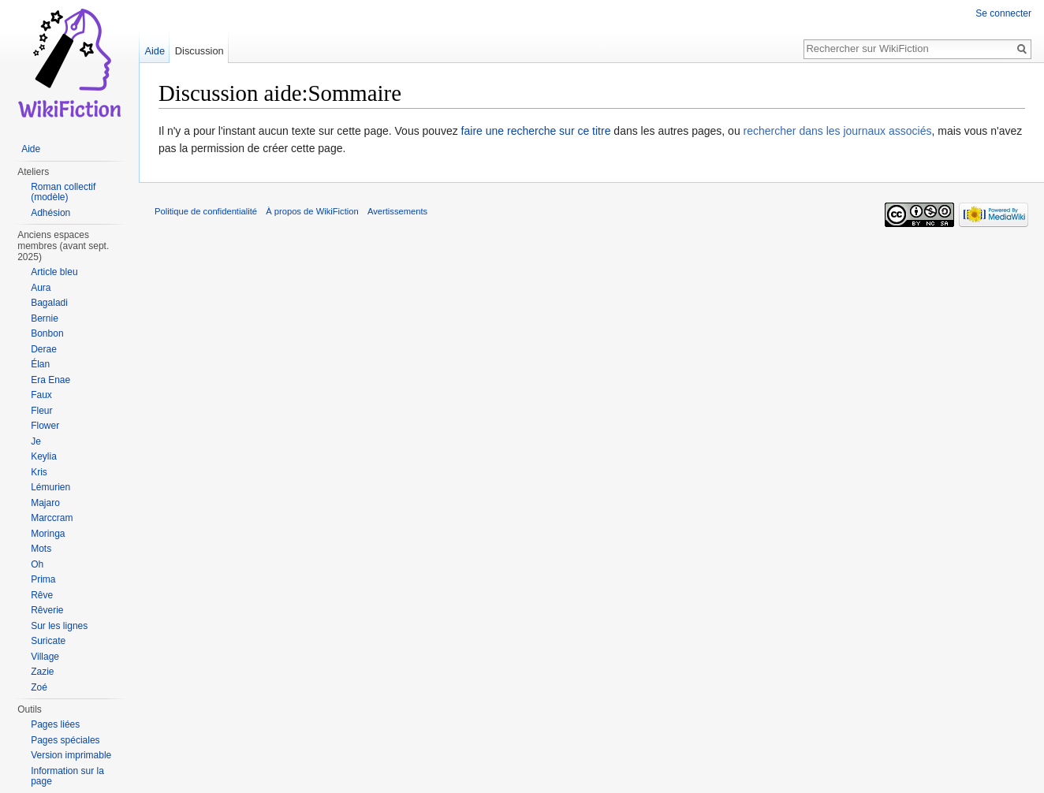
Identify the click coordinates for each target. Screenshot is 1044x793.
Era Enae (50, 379)
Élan (40, 364)
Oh (37, 564)
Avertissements (397, 211)
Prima (43, 579)
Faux (41, 394)
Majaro (45, 502)
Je (36, 441)
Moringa (48, 533)
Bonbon (47, 333)
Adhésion (50, 212)
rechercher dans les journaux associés (838, 131)
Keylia (44, 456)
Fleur (41, 410)
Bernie (44, 318)
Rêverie (47, 610)
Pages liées (55, 724)
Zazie (42, 671)
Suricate (48, 640)
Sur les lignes (59, 625)
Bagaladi (49, 302)
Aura (40, 287)
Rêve (42, 595)
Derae (44, 349)
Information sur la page (67, 776)
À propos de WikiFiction (312, 211)
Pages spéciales (65, 740)
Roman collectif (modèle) (63, 192)
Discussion (199, 51)
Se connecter (1003, 13)
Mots (41, 548)
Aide (154, 51)
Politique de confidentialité (206, 211)
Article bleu (54, 271)
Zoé (39, 687)
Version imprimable (71, 755)
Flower (45, 425)
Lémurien (50, 487)
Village (45, 656)
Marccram (52, 517)
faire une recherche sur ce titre (536, 131)
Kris (39, 472)
